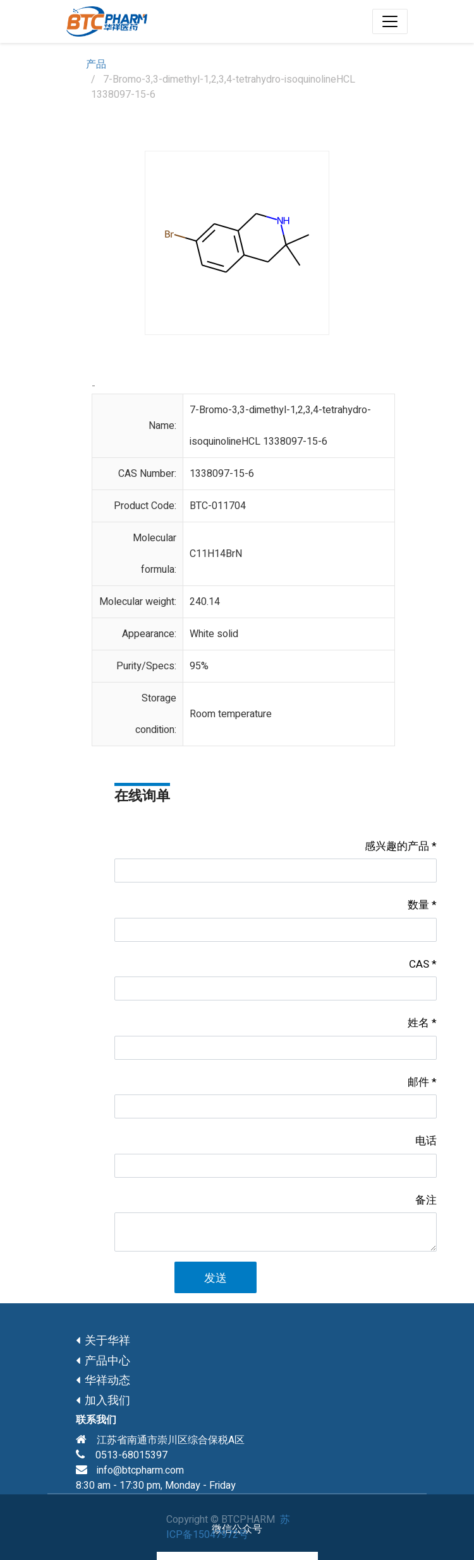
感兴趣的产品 (397, 846)
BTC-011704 (218, 505)
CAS (419, 964)
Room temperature (231, 714)
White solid (214, 634)
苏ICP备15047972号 (228, 1527)
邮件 (418, 1082)
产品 (96, 64)
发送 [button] (215, 1278)
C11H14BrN (216, 553)
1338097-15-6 (222, 473)
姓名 (418, 1023)
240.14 (205, 601)
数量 (418, 905)
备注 (426, 1200)
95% (199, 666)
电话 (426, 1141)
